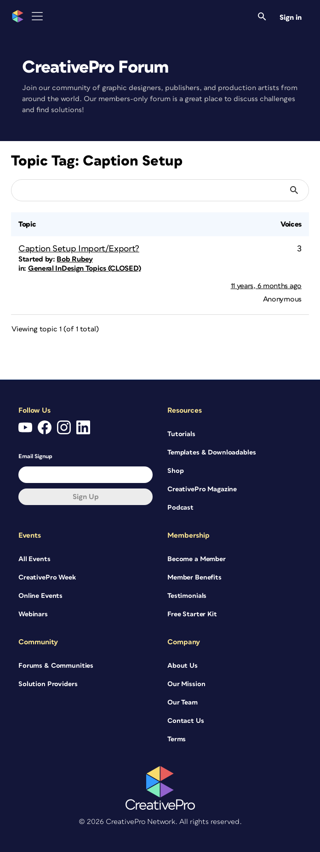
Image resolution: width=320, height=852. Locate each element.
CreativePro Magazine (202, 489)
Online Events (40, 595)
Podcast (180, 507)
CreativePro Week (47, 577)
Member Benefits (194, 577)
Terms (176, 739)
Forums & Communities (55, 665)
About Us (182, 665)
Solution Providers (47, 684)
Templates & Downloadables (211, 452)
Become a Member (196, 559)
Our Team (182, 702)
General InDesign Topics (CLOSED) (84, 268)
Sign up (86, 496)
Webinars (33, 614)
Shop (175, 470)
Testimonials (186, 595)
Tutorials (181, 434)
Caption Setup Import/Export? (78, 248)
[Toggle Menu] (37, 16)
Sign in (291, 17)
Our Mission (186, 684)
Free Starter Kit (192, 614)
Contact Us (185, 720)
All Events (34, 559)
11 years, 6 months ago (266, 286)
